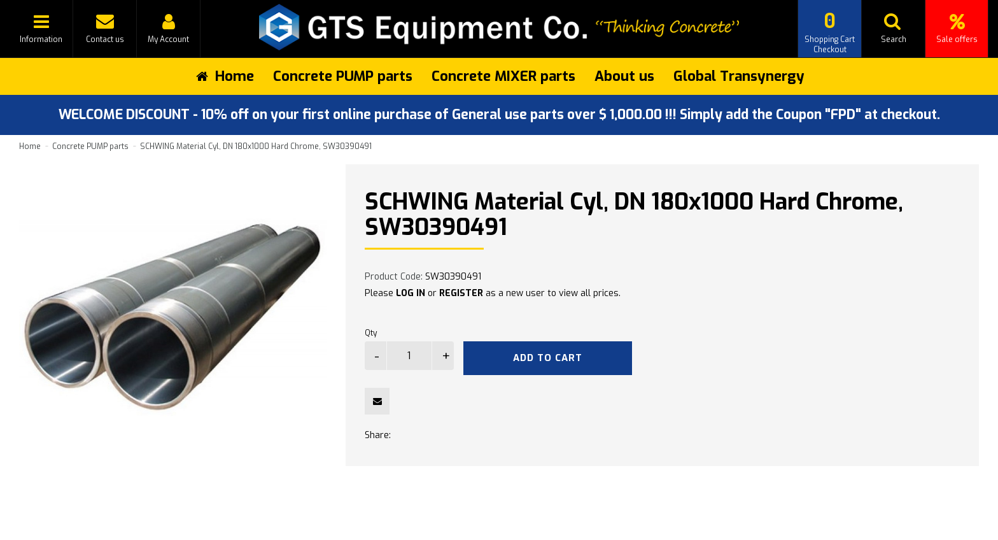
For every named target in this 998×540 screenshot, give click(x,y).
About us (624, 76)
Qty (371, 333)
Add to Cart (547, 358)
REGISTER (461, 293)
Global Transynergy (739, 76)
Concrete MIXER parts (503, 76)
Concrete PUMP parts (342, 76)
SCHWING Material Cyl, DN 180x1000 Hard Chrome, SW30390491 (256, 146)
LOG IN (410, 293)
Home (30, 146)
